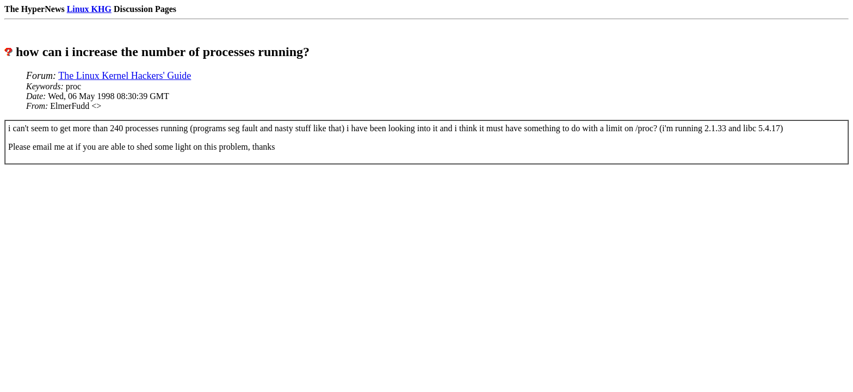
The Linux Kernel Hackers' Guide (124, 75)
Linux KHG (89, 9)
